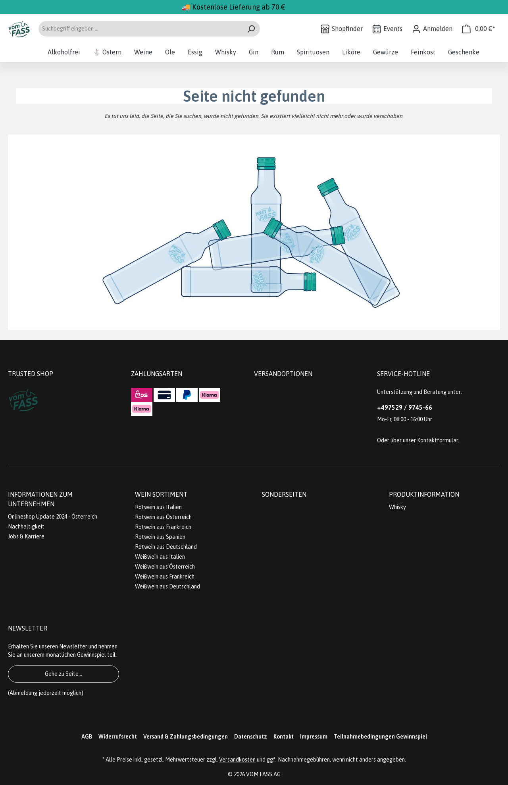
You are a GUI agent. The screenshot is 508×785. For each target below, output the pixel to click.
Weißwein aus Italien (160, 557)
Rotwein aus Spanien (160, 537)
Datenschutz (250, 736)
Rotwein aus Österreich (163, 517)
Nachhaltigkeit (26, 526)
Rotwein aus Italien (158, 507)
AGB (86, 736)
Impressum (313, 736)
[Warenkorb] (478, 29)
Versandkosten (237, 759)
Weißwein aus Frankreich (164, 576)
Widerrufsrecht (117, 736)
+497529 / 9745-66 (404, 407)
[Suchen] (251, 29)
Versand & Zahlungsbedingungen (185, 736)
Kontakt (283, 736)
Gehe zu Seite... (63, 674)
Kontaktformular (437, 440)
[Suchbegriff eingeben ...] (140, 29)
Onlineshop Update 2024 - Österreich (52, 516)
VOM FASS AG (263, 774)
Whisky (397, 507)
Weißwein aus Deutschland (167, 586)
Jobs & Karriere (26, 536)
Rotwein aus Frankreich (163, 527)
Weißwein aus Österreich (165, 566)
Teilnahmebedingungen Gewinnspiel (380, 736)
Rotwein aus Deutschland (166, 547)
